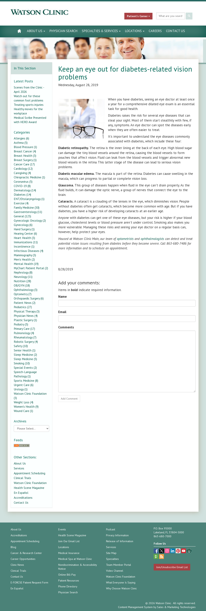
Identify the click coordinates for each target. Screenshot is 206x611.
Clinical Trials (22, 478)
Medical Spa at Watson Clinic (75, 559)
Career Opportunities (23, 559)
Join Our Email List (68, 541)
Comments (66, 327)
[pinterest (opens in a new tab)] (178, 551)
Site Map (111, 553)
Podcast (110, 529)
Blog (13, 547)
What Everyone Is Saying (120, 582)
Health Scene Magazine (29, 488)
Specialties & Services (101, 31)
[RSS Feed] (31, 445)
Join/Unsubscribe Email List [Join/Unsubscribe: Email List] (172, 567)
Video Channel (114, 570)
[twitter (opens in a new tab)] (162, 551)
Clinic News (17, 565)
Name (62, 296)
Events (62, 529)
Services (19, 468)
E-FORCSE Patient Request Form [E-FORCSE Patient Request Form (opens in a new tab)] (29, 582)
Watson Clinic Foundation (30, 483)
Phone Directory (67, 586)
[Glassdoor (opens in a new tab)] (156, 557)
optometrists (125, 239)
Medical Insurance (68, 553)
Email (62, 312)
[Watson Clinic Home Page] (19, 31)
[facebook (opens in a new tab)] (156, 551)
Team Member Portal (118, 565)
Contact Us (175, 31)
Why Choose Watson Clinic (121, 588)
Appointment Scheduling (29, 473)
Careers (155, 31)
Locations (134, 31)
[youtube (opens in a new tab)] (184, 551)
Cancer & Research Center (26, 553)
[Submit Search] (189, 16)
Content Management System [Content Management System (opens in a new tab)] (135, 607)
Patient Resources (68, 580)
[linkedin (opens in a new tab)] (173, 551)
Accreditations (23, 497)
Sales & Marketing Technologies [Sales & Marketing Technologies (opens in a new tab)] (176, 607)
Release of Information (119, 541)
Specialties (112, 559)
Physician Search (63, 31)
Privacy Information (117, 535)
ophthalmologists (153, 239)
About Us (36, 31)
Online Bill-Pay (67, 574)
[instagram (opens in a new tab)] (167, 551)
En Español (21, 493)
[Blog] (161, 557)
